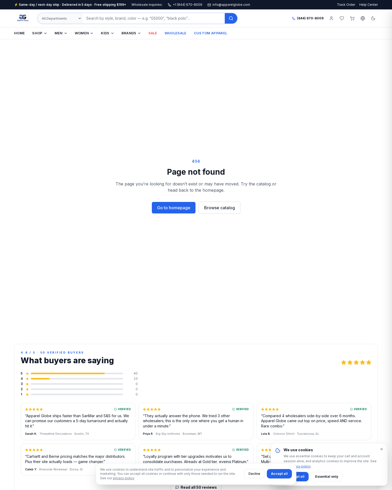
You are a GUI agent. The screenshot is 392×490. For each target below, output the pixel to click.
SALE (152, 33)
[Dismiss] (381, 449)
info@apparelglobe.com (228, 5)
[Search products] (153, 18)
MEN (61, 33)
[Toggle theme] (373, 18)
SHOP (39, 33)
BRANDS (131, 33)
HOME (19, 33)
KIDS (107, 33)
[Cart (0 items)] (352, 18)
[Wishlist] (342, 18)
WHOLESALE (176, 33)
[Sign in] (331, 18)
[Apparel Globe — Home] (23, 18)
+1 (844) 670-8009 (185, 5)
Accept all (279, 474)
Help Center (368, 5)
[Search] (231, 18)
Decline (254, 474)
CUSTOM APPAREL (210, 33)
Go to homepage (173, 207)
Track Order (346, 5)
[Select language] (362, 18)
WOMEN (84, 33)
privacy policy (123, 478)
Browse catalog (219, 207)
